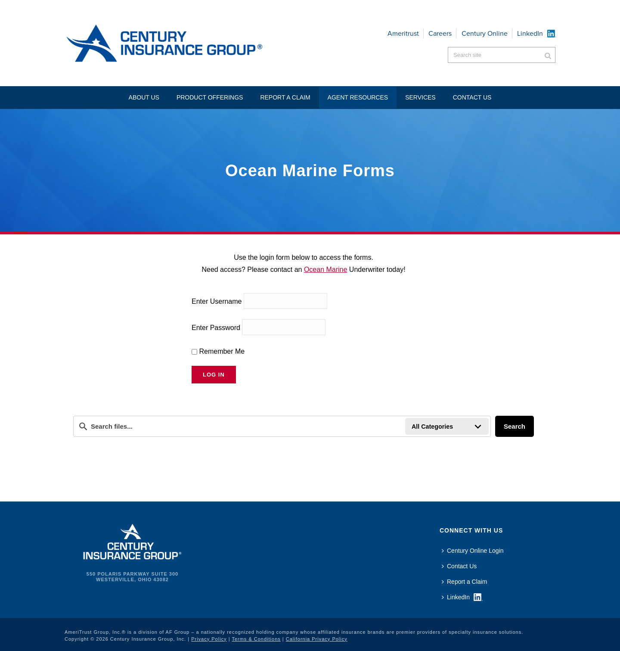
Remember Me (218, 351)
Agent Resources (358, 97)
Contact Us (459, 566)
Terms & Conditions (256, 639)
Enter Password (216, 327)
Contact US (472, 97)
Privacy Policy (208, 639)
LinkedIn (530, 33)
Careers (440, 33)
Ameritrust (403, 33)
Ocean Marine (325, 269)
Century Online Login (473, 550)
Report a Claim (285, 97)
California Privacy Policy (316, 639)
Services (420, 97)
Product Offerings (210, 97)
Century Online (485, 33)
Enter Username (217, 301)
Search (514, 426)
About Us (144, 97)
